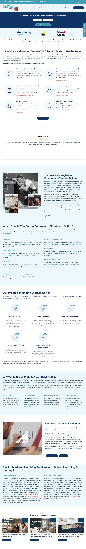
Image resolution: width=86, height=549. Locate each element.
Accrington (76, 496)
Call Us (50, 216)
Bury (45, 498)
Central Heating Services (62, 95)
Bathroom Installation (61, 80)
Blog (62, 7)
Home (35, 7)
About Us (40, 7)
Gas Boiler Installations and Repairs (25, 95)
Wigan (71, 496)
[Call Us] (46, 216)
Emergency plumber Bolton (30, 494)
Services (48, 8)
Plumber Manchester (32, 496)
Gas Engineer (19, 112)
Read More (6, 539)
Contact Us (68, 7)
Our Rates (56, 7)
